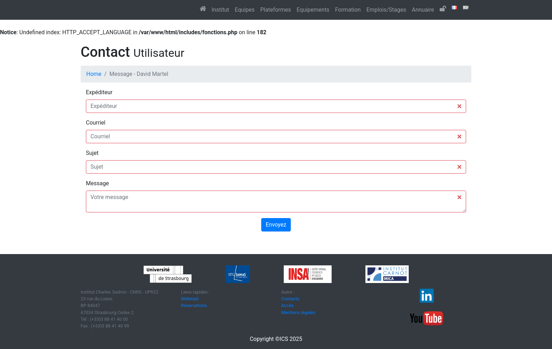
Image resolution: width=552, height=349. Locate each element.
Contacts (290, 298)
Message (97, 183)
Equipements (313, 9)
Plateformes (275, 9)
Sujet (92, 153)
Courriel (95, 122)
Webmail (190, 298)
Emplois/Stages (386, 9)
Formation (348, 9)
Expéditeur (99, 92)
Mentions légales (298, 312)
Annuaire (423, 9)
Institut (220, 9)
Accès (287, 305)
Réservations (194, 305)
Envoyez (276, 224)
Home (93, 74)
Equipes (245, 9)
